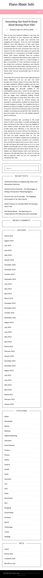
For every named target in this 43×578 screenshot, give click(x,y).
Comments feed (9, 558)
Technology (8, 527)
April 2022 (8, 342)
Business (7, 431)
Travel (6, 532)
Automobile (8, 421)
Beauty (6, 426)
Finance (7, 450)
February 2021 (9, 399)
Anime (6, 416)
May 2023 (8, 289)
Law (5, 484)
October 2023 (9, 274)
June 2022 (8, 332)
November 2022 (10, 308)
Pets (6, 489)
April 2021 (8, 390)
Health (6, 469)
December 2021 (10, 361)
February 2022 (9, 351)
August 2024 (9, 241)
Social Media (8, 512)
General (7, 464)
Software (7, 517)
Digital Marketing (10, 436)
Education (7, 440)
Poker (6, 493)
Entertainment (9, 445)
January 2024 (9, 260)
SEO (5, 503)
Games (6, 460)
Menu (39, 12)
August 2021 (9, 370)
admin (31, 30)
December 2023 (10, 265)
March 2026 (8, 236)
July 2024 (7, 245)
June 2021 (8, 380)
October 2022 (9, 313)
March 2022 (8, 346)
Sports (6, 522)
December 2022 (10, 303)
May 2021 (8, 385)
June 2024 (8, 250)
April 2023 (8, 294)
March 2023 (8, 298)
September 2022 (10, 318)
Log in (6, 549)
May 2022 (8, 337)
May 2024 (8, 255)
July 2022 (7, 327)
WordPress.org (9, 563)
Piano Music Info (21, 4)
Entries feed (8, 554)
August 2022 (9, 322)
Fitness (7, 455)
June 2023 (8, 284)
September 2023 (10, 279)
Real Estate (8, 498)
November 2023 (10, 269)
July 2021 (7, 375)
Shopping (7, 508)
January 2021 (9, 404)
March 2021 (8, 394)
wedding (7, 537)
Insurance (7, 479)
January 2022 (9, 356)
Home (6, 474)
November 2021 (10, 366)
